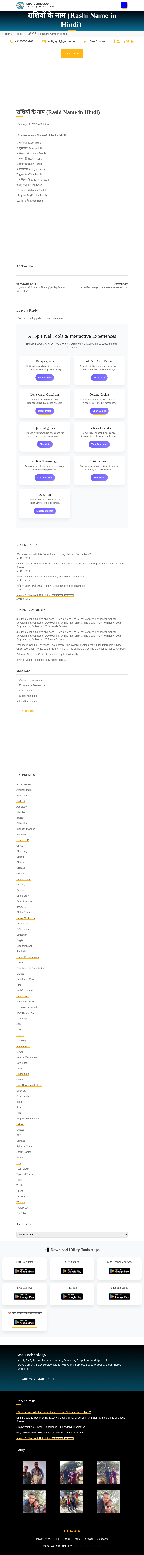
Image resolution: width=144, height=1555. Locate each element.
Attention (21, 812)
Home (8, 33)
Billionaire (21, 823)
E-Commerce (23, 929)
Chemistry (22, 851)
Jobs (19, 1024)
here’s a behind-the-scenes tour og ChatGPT (102, 648)
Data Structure (24, 901)
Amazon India (24, 790)
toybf (19, 660)
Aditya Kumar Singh (38, 1379)
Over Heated (23, 1096)
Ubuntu (20, 1191)
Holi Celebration (25, 990)
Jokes (19, 1029)
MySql (19, 1051)
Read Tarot (99, 377)
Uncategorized (24, 1196)
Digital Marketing (25, 918)
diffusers (21, 907)
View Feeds (99, 477)
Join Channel (98, 41)
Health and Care (25, 979)
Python (20, 1124)
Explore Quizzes (44, 511)
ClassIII (20, 856)
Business (21, 834)
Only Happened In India (29, 1085)
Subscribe (29, 711)
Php (18, 1113)
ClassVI (20, 868)
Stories (20, 1157)
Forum (19, 962)
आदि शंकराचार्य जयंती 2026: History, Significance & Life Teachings (50, 586)
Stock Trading (24, 1152)
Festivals (21, 951)
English (20, 940)
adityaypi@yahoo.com (62, 41)
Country (20, 884)
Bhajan (20, 817)
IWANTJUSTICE (25, 1012)
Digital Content (24, 912)
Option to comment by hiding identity (58, 654)
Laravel (20, 1035)
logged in (37, 318)
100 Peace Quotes (53, 639)
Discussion (22, 923)
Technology (22, 1168)
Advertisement (24, 784)
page (19, 1102)
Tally (18, 1163)
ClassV (20, 862)
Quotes (20, 1129)
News (19, 1068)
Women (20, 1202)
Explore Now (44, 377)
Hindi (19, 985)
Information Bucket (26, 1007)
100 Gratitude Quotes (55, 626)
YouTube (21, 1213)
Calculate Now (44, 477)
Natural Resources (26, 1057)
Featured (72, 53)
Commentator (23, 879)
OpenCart (21, 1090)
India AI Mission (25, 1001)
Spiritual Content (25, 1146)
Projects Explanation (27, 1118)
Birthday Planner (25, 829)
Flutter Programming (27, 957)
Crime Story (22, 895)
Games (20, 973)
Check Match (44, 411)
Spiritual (44, 124)
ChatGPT (21, 845)
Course (20, 890)
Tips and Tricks (24, 1174)
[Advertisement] (72, 87)
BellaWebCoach (25, 654)
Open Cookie (99, 411)
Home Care (22, 996)
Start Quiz (45, 444)
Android (20, 801)
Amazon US (23, 795)
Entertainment (24, 946)
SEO (19, 1135)
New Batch (22, 1063)
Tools (19, 1180)
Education (21, 934)
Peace (19, 1107)
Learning (21, 1040)
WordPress (22, 1207)
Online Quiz (22, 1074)
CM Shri (20, 873)
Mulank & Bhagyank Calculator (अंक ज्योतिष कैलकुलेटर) (45, 595)
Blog (19, 33)
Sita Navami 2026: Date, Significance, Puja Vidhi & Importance (50, 576)
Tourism (20, 1185)
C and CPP (22, 840)
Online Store (23, 1079)
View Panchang (99, 444)
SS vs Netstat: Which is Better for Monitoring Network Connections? (53, 554)
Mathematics (23, 1046)
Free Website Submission (30, 968)
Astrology (21, 806)
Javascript (22, 1018)
